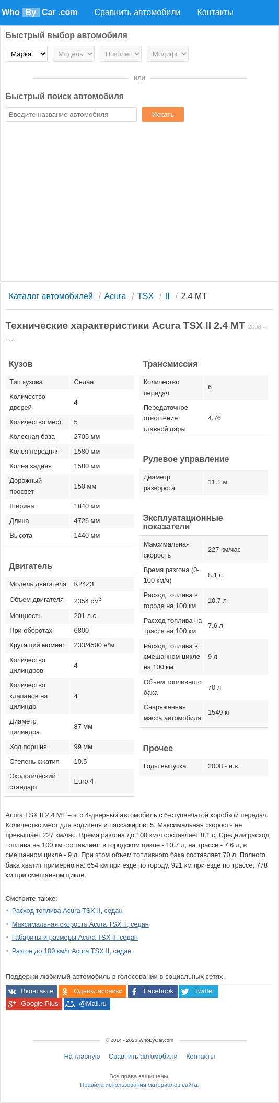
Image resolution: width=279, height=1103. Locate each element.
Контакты (200, 1056)
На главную (82, 1056)
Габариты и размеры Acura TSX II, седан (75, 937)
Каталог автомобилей (51, 296)
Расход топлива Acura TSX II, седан (67, 911)
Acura (115, 296)
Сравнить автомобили (143, 1056)
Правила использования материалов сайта (138, 1085)
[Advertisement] (140, 203)
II (167, 296)
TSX (145, 296)
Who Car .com (39, 12)
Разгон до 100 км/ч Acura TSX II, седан (72, 951)
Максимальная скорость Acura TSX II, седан (80, 924)
